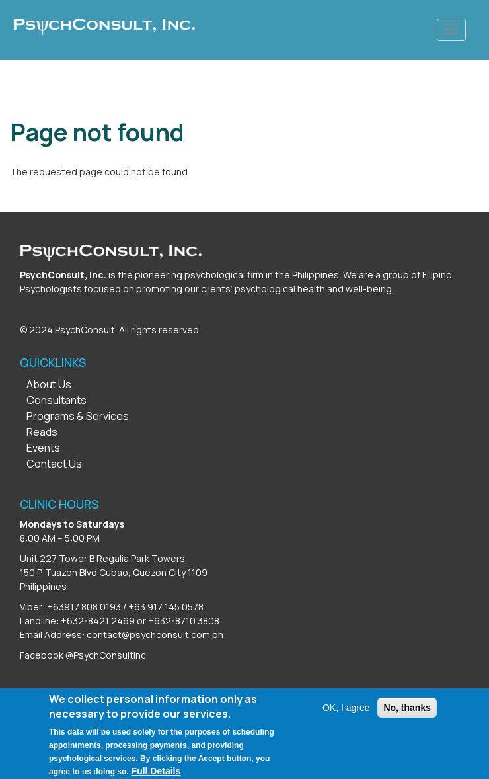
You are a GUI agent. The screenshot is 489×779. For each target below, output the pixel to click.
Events (43, 447)
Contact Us (54, 463)
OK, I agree (346, 715)
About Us (48, 384)
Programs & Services (77, 416)
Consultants (56, 400)
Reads (41, 432)
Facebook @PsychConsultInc (83, 655)
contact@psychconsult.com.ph (155, 634)
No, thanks (407, 715)
